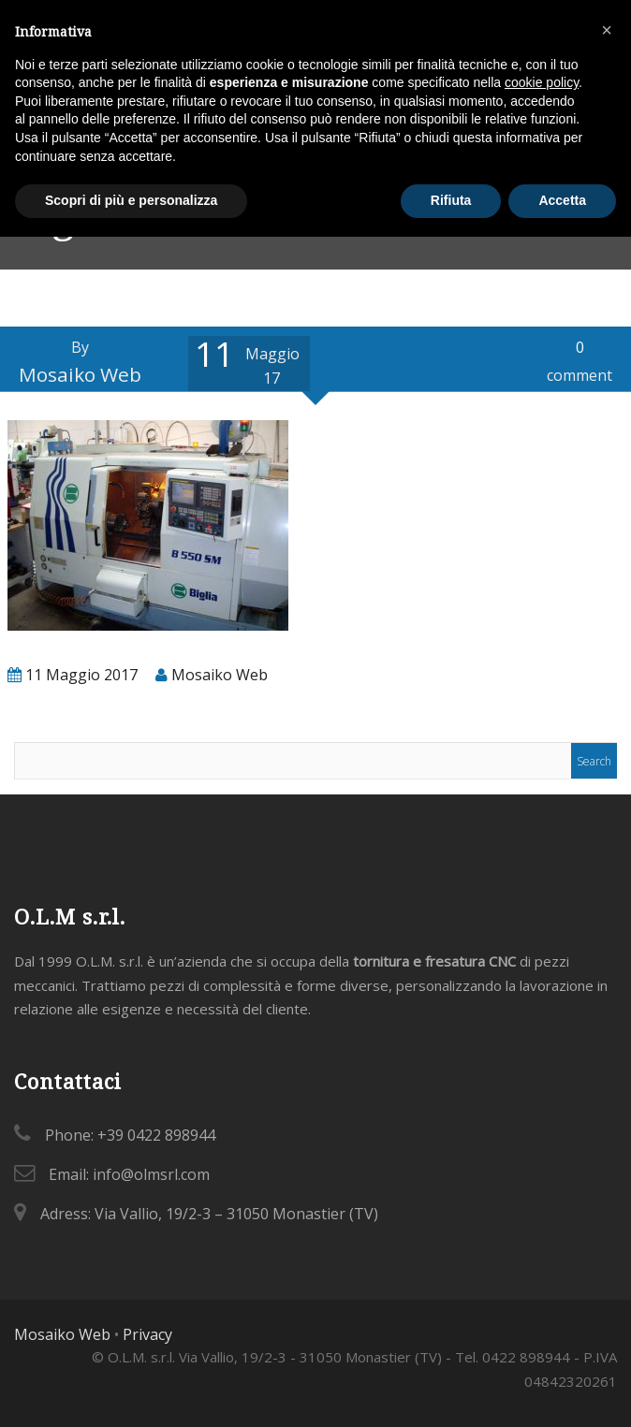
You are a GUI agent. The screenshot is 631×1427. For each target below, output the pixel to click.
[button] (607, 30)
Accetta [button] (562, 200)
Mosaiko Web (62, 1334)
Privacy (147, 1334)
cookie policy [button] (542, 82)
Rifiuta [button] (451, 200)
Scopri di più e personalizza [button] (131, 200)
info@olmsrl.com (151, 1174)
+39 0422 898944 (156, 1135)
